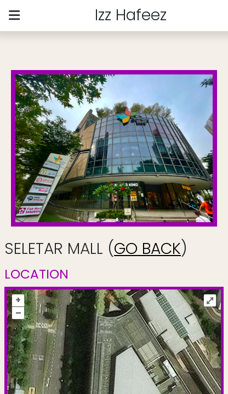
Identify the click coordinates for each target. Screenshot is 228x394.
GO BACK (147, 248)
